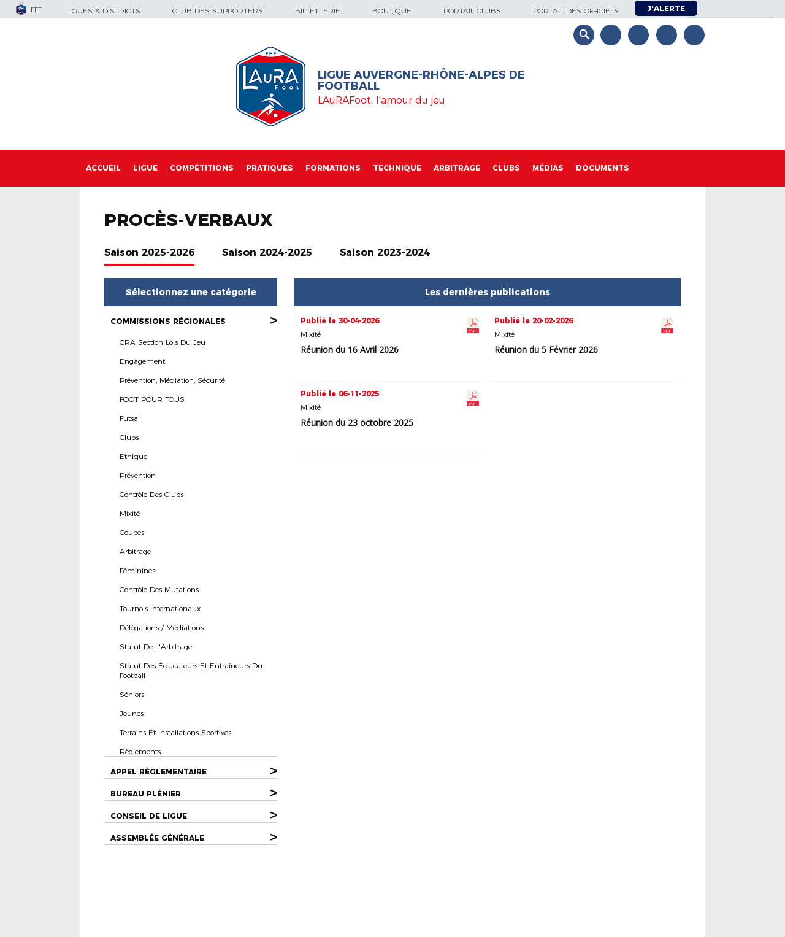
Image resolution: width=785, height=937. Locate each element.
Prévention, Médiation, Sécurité (172, 380)
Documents (602, 167)
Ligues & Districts (103, 10)
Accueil (103, 167)
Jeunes (132, 713)
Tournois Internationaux (160, 608)
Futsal (130, 418)
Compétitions (202, 167)
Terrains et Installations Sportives (175, 732)
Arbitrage (457, 167)
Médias (548, 167)
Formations (333, 167)
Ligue (145, 167)
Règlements (140, 751)
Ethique (133, 456)
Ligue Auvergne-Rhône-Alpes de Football (421, 80)
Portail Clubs (472, 10)
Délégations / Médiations (162, 627)
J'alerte (666, 8)
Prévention (138, 475)
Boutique (392, 10)
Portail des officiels (576, 10)
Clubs (506, 167)
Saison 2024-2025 (267, 252)
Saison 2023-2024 (385, 252)
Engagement (142, 361)
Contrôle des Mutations (159, 589)
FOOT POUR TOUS (152, 399)
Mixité (130, 513)
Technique (397, 167)
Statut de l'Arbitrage (156, 646)
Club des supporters (217, 10)
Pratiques (269, 167)
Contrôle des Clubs (151, 494)
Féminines (137, 570)
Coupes (132, 532)
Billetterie (317, 10)
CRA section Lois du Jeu (162, 342)
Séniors (132, 694)
